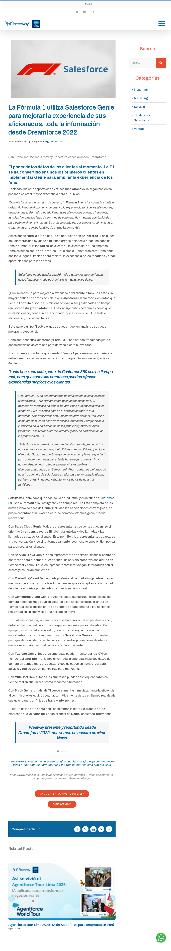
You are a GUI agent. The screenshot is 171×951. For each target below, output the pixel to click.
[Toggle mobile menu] (162, 23)
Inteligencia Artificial (52, 142)
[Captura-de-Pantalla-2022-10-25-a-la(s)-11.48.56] (63, 69)
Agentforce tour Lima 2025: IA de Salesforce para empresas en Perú (61, 925)
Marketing (141, 98)
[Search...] (142, 63)
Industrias (141, 89)
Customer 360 (74, 372)
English (89, 4)
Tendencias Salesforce (142, 118)
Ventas (139, 129)
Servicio (139, 106)
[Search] (161, 63)
